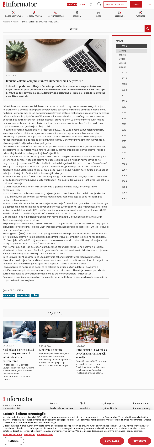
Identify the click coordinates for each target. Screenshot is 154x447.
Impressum (29, 434)
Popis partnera (45, 434)
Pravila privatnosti (12, 434)
